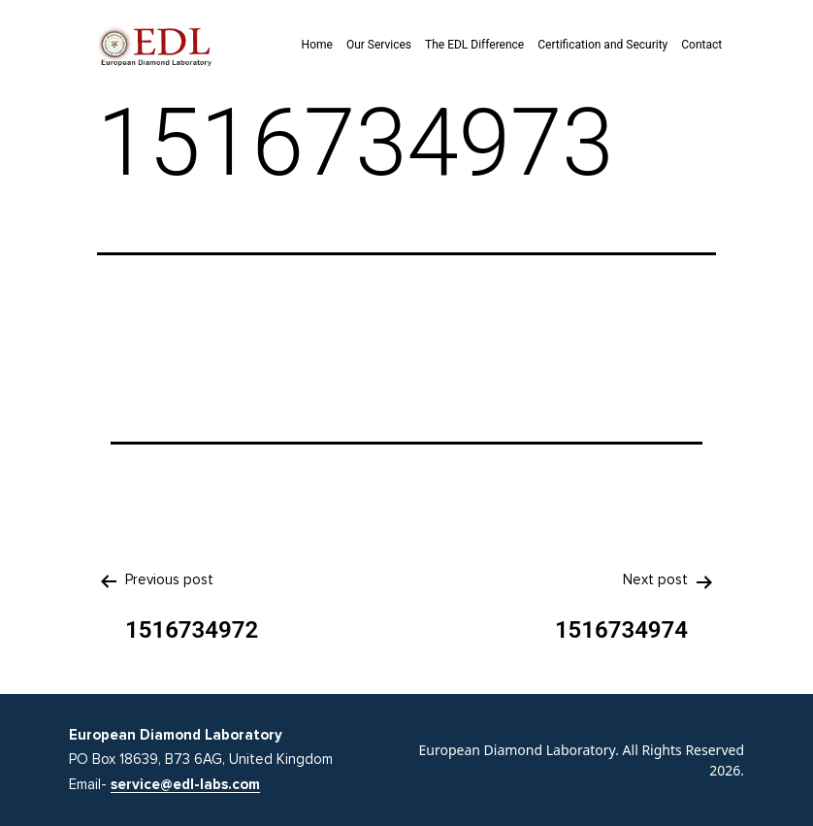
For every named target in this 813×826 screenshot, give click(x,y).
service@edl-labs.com (185, 784)
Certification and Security (602, 44)
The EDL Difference (474, 44)
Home (317, 44)
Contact (701, 44)
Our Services (378, 44)
